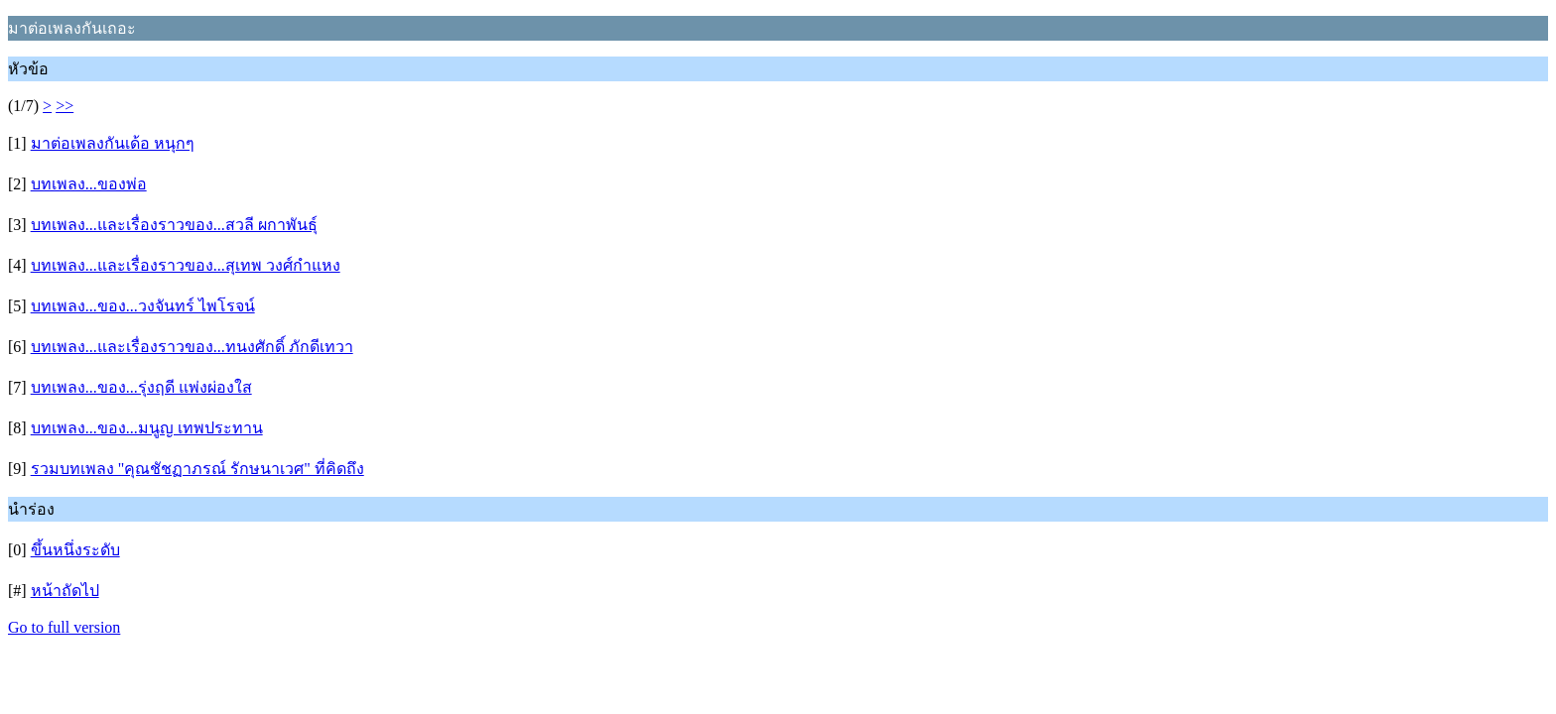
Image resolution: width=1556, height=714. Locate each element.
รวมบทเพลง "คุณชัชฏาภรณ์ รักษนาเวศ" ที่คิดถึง (197, 468)
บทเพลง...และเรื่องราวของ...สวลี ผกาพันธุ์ (174, 224)
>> (64, 105)
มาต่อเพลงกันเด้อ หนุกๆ (112, 143)
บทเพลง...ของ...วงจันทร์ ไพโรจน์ (143, 306)
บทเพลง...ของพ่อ (89, 184)
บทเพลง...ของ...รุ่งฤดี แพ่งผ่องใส (141, 387)
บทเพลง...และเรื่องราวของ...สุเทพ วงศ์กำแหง (185, 265)
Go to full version (64, 627)
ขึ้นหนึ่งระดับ (75, 549)
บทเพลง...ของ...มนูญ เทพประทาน (147, 427)
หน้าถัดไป (65, 590)
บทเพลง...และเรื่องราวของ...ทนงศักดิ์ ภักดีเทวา (192, 346)
